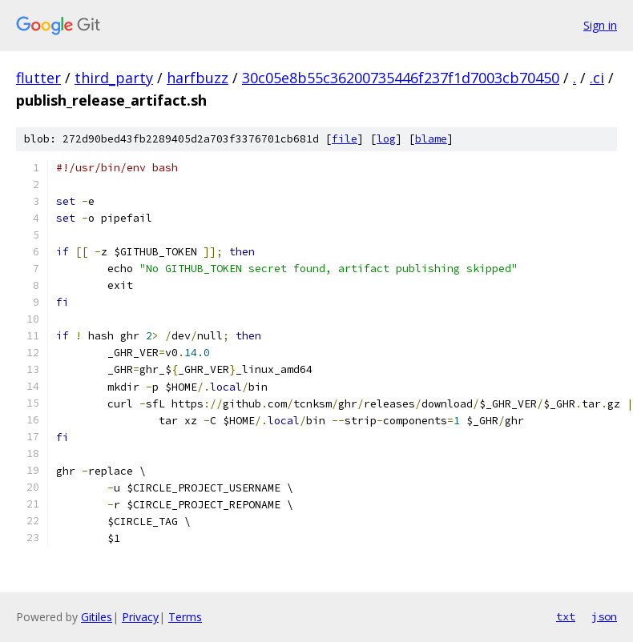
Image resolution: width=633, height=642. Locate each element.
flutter (38, 77)
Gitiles (96, 616)
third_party (114, 77)
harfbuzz (197, 77)
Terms (185, 616)
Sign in (600, 25)
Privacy (140, 616)
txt (565, 616)
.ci (597, 77)
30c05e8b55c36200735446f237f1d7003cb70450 (400, 77)
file (344, 139)
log (386, 139)
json (604, 616)
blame (431, 139)
